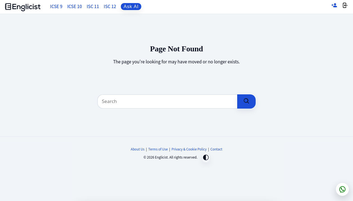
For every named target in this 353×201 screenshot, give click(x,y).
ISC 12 (110, 6)
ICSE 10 (74, 6)
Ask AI (131, 6)
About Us (137, 149)
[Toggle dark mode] (206, 158)
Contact (216, 149)
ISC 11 (93, 6)
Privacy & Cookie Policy (189, 149)
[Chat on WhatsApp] (342, 189)
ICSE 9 (56, 6)
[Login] (345, 6)
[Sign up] (334, 6)
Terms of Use (158, 149)
